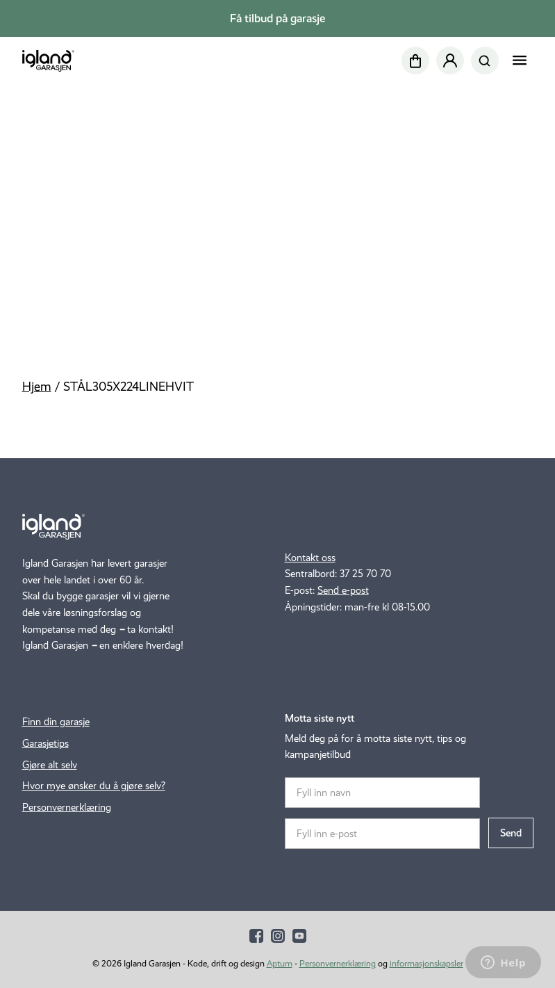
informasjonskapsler (426, 963)
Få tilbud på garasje (277, 18)
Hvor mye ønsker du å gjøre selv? (93, 785)
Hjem (36, 386)
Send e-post (343, 590)
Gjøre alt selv (49, 765)
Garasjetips (45, 743)
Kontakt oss (310, 557)
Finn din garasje (56, 721)
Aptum (279, 963)
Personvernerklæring (66, 807)
